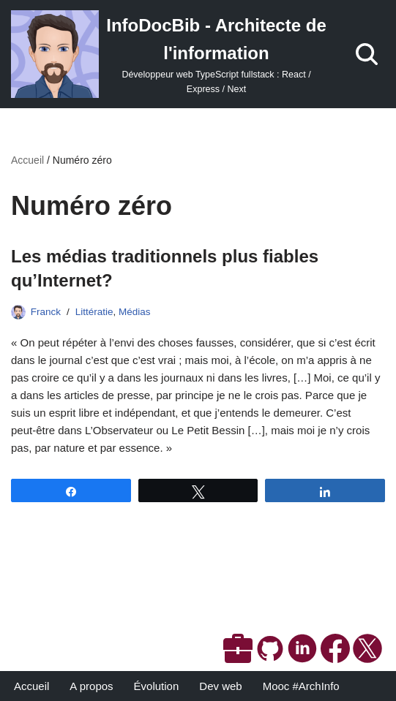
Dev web (220, 686)
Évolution (156, 686)
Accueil (27, 160)
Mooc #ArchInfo (301, 686)
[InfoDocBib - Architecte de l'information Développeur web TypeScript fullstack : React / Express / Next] (168, 54)
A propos (91, 686)
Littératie (94, 311)
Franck (46, 311)
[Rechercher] (367, 54)
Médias (135, 311)
